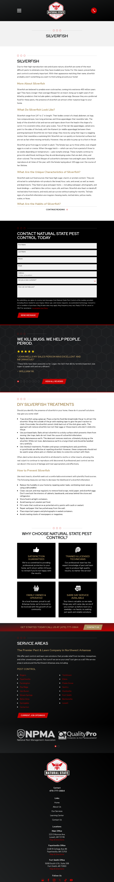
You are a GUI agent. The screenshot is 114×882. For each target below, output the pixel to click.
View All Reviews (54, 382)
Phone (20, 259)
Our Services (57, 812)
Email (20, 266)
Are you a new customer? (27, 280)
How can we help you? (26, 287)
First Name (22, 245)
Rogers (23, 675)
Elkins (64, 679)
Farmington (25, 683)
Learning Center (57, 816)
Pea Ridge (24, 687)
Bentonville (67, 699)
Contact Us (93, 628)
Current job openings (33, 716)
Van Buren (24, 691)
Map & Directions (57, 840)
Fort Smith (67, 695)
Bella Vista (24, 699)
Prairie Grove (67, 683)
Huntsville (66, 691)
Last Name (22, 252)
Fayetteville (25, 679)
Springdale (24, 703)
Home (57, 803)
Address (21, 273)
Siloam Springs (26, 695)
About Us (57, 807)
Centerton (24, 707)
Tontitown (67, 675)
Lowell (65, 703)
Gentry (65, 687)
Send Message (28, 315)
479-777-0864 (57, 791)
